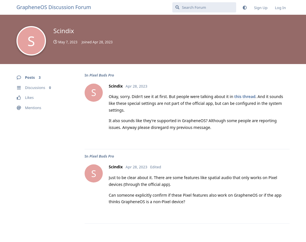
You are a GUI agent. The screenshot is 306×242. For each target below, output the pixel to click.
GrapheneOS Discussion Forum (53, 7)
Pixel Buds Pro (101, 75)
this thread (244, 96)
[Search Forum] (204, 7)
